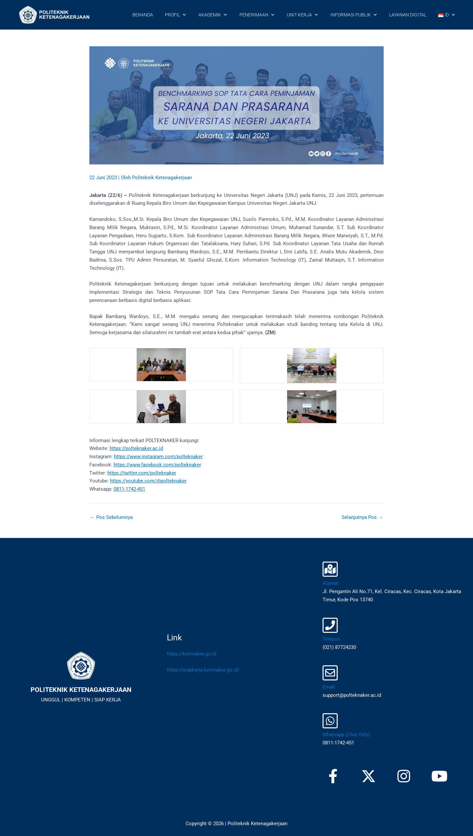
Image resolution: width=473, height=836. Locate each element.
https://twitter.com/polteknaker (141, 473)
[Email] (330, 672)
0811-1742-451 (129, 489)
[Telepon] (330, 625)
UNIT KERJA (303, 14)
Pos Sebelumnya (111, 517)
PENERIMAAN (257, 14)
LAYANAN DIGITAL (407, 14)
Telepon (331, 639)
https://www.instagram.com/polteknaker (158, 457)
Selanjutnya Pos (362, 517)
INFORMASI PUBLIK (353, 14)
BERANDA (142, 14)
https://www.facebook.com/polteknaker (157, 465)
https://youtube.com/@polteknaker (148, 481)
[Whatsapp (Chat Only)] (330, 720)
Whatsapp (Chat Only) (346, 735)
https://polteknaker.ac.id (136, 448)
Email (329, 687)
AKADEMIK (213, 14)
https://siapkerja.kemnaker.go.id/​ (203, 670)
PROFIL (176, 14)
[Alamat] (330, 569)
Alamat (330, 583)
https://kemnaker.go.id (191, 654)
